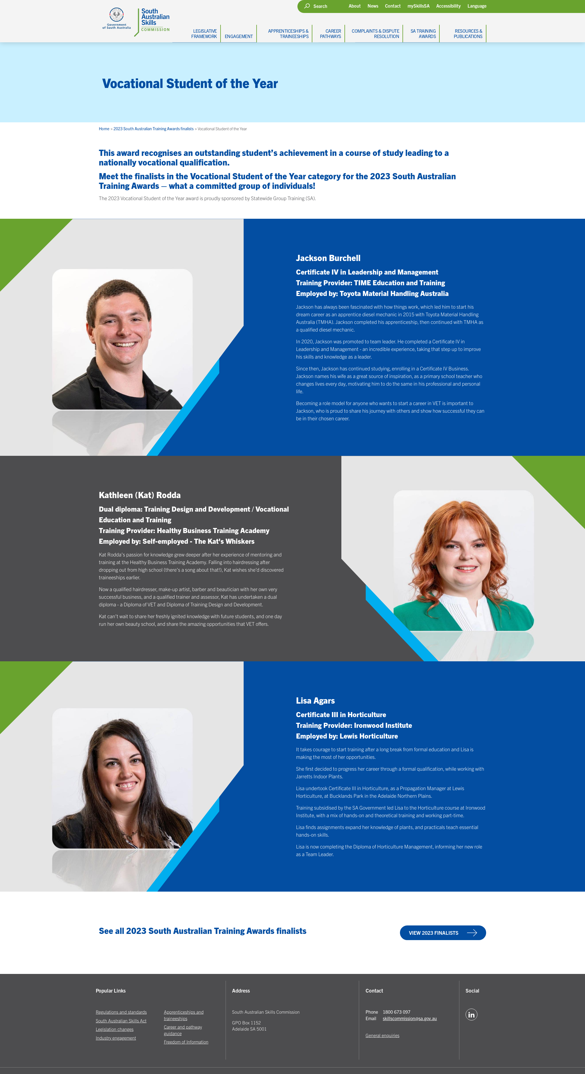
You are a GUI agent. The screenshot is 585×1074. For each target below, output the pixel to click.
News (373, 5)
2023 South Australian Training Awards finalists (154, 128)
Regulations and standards (121, 1012)
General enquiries (382, 1035)
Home (104, 128)
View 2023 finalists (443, 933)
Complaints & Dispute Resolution (375, 33)
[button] (473, 6)
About (355, 5)
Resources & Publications (468, 33)
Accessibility (448, 5)
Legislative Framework (204, 33)
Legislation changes (115, 1029)
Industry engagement (116, 1037)
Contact (393, 5)
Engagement (239, 36)
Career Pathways (330, 33)
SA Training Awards (423, 33)
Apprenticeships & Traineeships (288, 33)
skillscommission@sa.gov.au (410, 1018)
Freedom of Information (186, 1041)
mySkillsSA (419, 5)
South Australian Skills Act (121, 1020)
